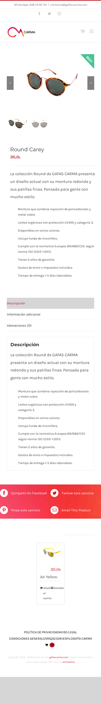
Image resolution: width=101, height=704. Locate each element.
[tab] (50, 303)
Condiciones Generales (28, 639)
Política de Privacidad (41, 632)
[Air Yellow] (51, 552)
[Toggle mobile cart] (82, 31)
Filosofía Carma (79, 639)
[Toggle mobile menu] (91, 31)
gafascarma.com (58, 657)
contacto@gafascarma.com (68, 4)
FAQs (50, 639)
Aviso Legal (68, 632)
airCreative (69, 662)
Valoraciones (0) (19, 326)
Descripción (16, 303)
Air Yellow (48, 577)
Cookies (60, 639)
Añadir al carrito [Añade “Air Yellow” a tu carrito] (46, 593)
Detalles (57, 588)
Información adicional (23, 315)
